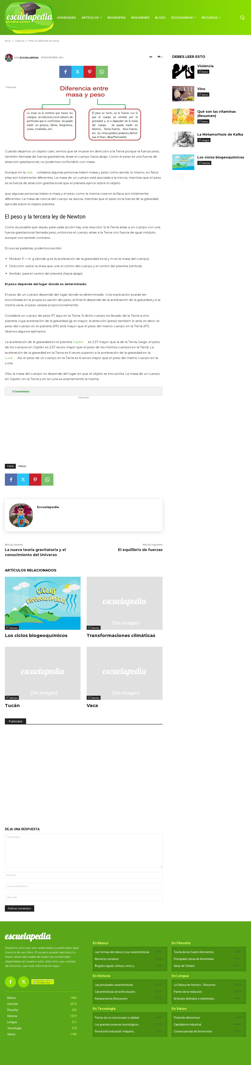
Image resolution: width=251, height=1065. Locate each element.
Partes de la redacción (188, 991)
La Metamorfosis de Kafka (220, 134)
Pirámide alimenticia (187, 1017)
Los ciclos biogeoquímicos (36, 635)
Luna (9, 358)
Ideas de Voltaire (184, 965)
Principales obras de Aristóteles (194, 959)
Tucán (12, 705)
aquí (56, 966)
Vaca (92, 705)
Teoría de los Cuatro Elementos (194, 952)
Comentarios (21, 391)
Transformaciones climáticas (121, 635)
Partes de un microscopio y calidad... (118, 1017)
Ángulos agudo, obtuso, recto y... (115, 965)
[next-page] (181, 176)
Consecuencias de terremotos (193, 1031)
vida (29, 172)
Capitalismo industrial (187, 1024)
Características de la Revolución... (116, 991)
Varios (205, 71)
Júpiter (78, 342)
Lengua (205, 140)
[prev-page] (174, 176)
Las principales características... (115, 984)
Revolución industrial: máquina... (115, 1031)
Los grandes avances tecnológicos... (117, 1024)
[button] (242, 17)
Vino (201, 89)
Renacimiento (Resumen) (111, 998)
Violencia (205, 66)
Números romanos (107, 959)
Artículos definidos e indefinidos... (195, 998)
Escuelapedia (29, 57)
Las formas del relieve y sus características (122, 952)
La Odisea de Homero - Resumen (195, 984)
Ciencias (13, 627)
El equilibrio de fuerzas (140, 550)
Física (22, 466)
